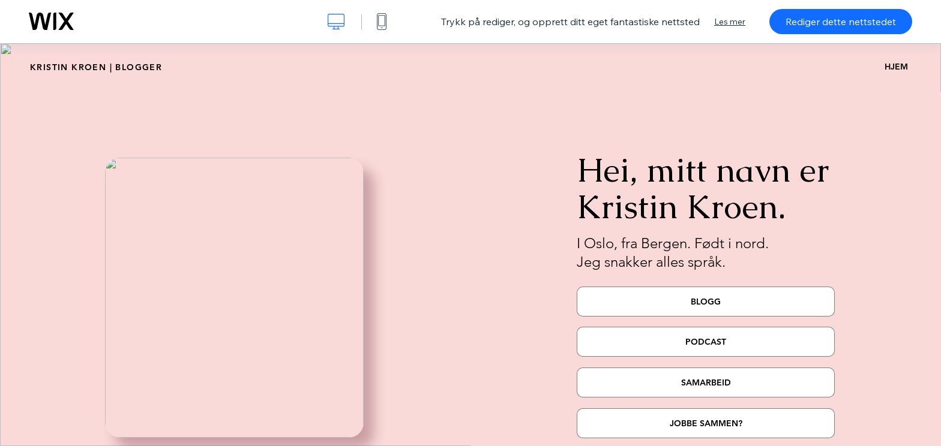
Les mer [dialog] (729, 21)
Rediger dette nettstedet (841, 22)
